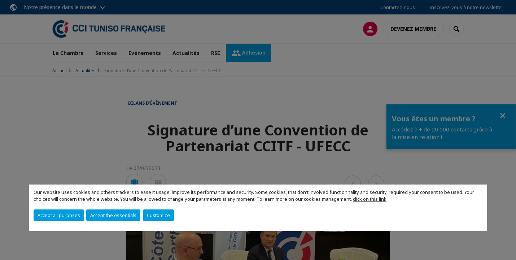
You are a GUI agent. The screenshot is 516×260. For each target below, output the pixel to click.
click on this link (369, 199)
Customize (158, 215)
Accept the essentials (113, 215)
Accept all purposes (59, 215)
